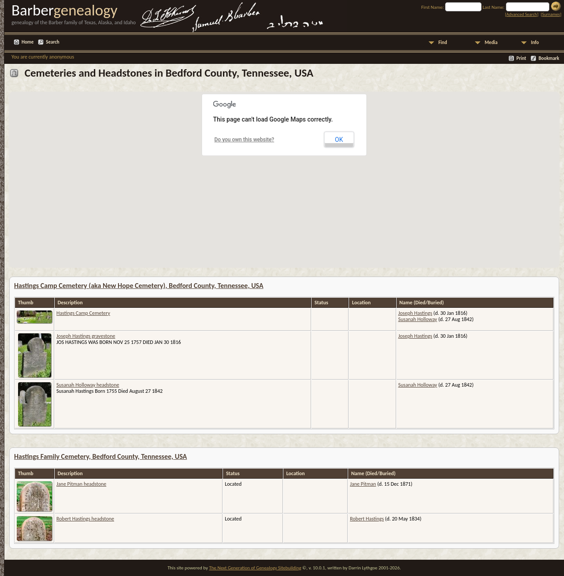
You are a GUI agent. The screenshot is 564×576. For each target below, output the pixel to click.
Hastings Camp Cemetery (83, 313)
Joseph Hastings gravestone (85, 336)
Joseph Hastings (415, 313)
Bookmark (548, 58)
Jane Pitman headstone (81, 484)
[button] (246, 216)
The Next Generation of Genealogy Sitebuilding (255, 568)
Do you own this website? (245, 140)
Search (52, 42)
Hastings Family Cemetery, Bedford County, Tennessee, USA (100, 456)
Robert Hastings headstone (85, 519)
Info (535, 42)
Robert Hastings (367, 519)
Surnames (551, 14)
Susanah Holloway (417, 319)
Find (442, 42)
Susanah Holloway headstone (87, 385)
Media (491, 42)
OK (339, 139)
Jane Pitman (363, 484)
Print (521, 58)
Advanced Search (521, 14)
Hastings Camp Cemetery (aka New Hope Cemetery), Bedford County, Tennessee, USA (138, 285)
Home (27, 42)
